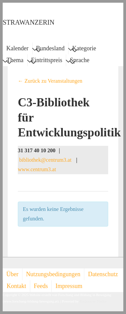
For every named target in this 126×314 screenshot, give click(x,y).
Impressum (68, 286)
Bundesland (50, 49)
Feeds (41, 286)
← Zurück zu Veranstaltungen (50, 81)
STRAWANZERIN (28, 22)
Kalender (17, 48)
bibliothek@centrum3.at (45, 160)
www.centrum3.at (37, 169)
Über (12, 274)
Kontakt (16, 286)
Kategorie (84, 49)
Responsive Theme (93, 301)
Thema (15, 61)
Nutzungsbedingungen (53, 274)
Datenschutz (103, 274)
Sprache (79, 61)
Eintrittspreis (46, 61)
